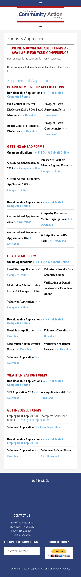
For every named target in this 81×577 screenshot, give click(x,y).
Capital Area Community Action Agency (40, 14)
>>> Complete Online (27, 168)
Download (46, 397)
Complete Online (17, 274)
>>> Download (28, 115)
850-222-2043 (26, 530)
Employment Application (29, 80)
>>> (69, 392)
